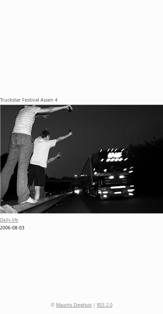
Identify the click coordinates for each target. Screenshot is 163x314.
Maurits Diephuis (74, 306)
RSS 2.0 (105, 306)
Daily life (9, 221)
